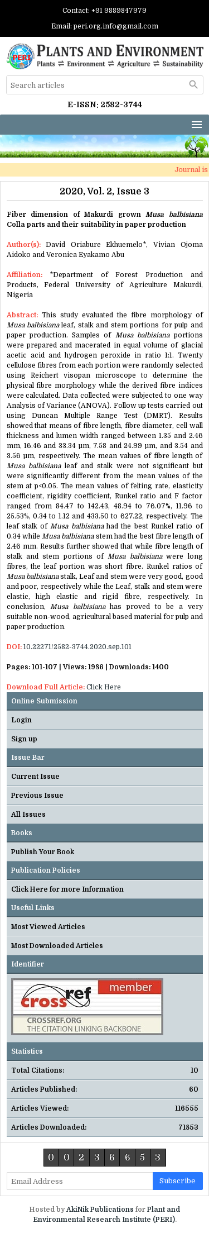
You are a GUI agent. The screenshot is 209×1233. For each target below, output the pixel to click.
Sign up (24, 739)
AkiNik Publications (100, 1209)
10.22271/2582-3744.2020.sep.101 (77, 647)
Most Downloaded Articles (57, 946)
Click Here (103, 687)
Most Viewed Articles (48, 927)
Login (21, 720)
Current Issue (35, 776)
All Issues (28, 814)
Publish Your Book (42, 852)
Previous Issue (37, 795)
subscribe (177, 1181)
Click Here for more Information (67, 889)
